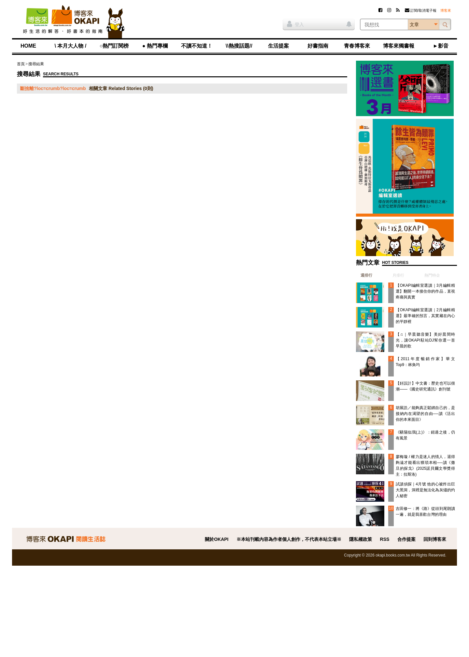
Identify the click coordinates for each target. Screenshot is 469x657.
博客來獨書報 (398, 46)
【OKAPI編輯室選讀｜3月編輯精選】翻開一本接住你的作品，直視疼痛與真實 (425, 291)
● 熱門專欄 (155, 46)
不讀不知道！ (196, 46)
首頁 (21, 64)
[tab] (364, 275)
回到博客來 (434, 539)
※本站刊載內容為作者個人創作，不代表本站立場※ (288, 539)
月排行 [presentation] (398, 275)
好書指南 (317, 46)
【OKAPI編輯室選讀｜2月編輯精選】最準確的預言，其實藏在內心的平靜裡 (425, 316)
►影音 (440, 46)
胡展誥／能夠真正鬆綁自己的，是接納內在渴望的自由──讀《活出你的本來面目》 (425, 413)
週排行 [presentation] (366, 275)
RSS (385, 539)
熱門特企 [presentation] (432, 275)
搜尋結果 (36, 64)
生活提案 (278, 46)
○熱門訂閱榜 (114, 46)
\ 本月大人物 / (70, 46)
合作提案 (406, 539)
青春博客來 (357, 46)
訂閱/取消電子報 (420, 10)
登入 (295, 23)
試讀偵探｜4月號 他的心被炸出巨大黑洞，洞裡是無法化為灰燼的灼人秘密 (425, 490)
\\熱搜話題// (239, 46)
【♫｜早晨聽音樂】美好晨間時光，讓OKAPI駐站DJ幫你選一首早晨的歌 (425, 340)
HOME (28, 46)
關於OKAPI (216, 539)
